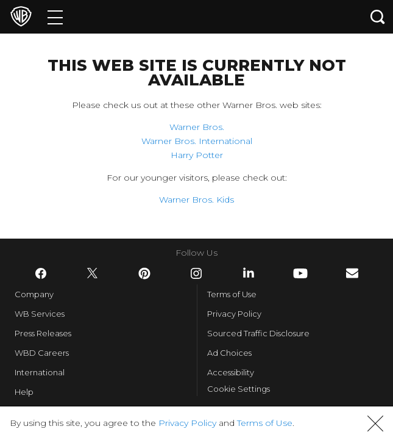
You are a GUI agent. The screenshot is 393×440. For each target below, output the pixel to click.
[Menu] (55, 17)
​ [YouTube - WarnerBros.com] (300, 273)
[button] (375, 423)
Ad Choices (229, 353)
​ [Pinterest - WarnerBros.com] (144, 273)
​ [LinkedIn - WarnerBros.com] (248, 272)
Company (34, 294)
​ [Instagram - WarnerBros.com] (196, 273)
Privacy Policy (234, 314)
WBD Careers (42, 353)
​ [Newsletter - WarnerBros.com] (352, 273)
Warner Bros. (196, 126)
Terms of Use (232, 294)
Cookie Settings (238, 389)
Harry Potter (197, 155)
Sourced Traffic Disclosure (258, 333)
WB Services (40, 314)
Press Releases (43, 333)
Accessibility (230, 372)
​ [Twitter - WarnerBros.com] (92, 273)
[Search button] (378, 17)
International (40, 372)
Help (24, 392)
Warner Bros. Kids (196, 199)
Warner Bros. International (196, 140)
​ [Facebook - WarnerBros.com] (41, 273)
